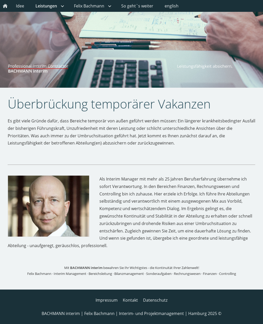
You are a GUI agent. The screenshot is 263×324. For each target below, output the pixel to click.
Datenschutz (155, 300)
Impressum (107, 300)
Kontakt (130, 300)
